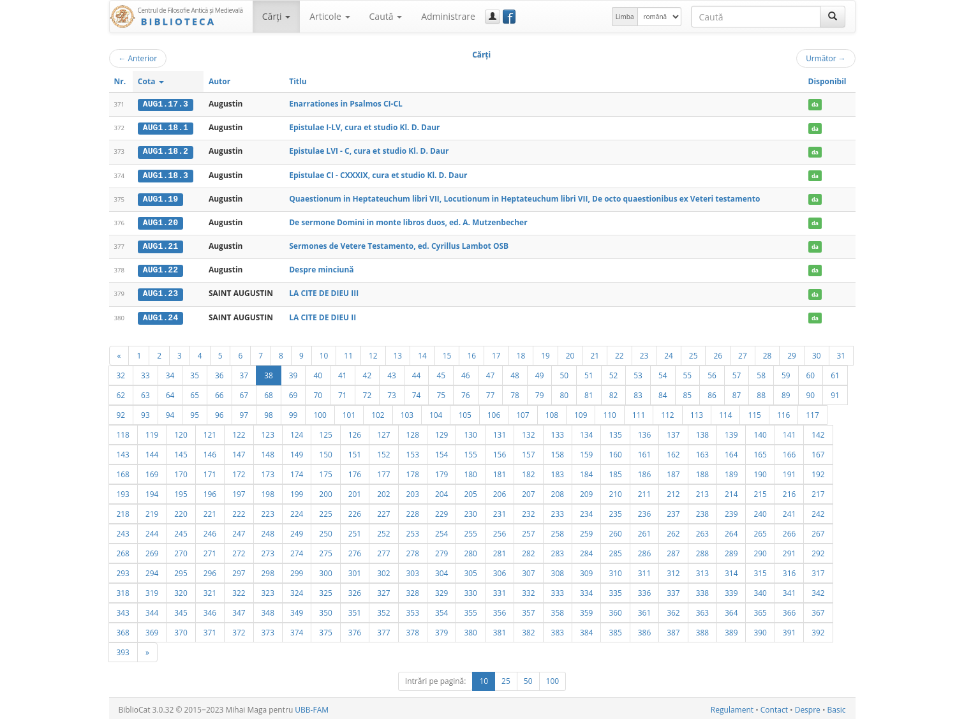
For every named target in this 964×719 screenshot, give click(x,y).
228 (412, 511)
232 (528, 511)
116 (783, 412)
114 (725, 412)
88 (761, 392)
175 (325, 471)
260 (615, 531)
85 (687, 392)
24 (668, 353)
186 (644, 471)
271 (210, 550)
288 (702, 550)
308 (557, 570)
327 (383, 590)
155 (470, 452)
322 (238, 590)
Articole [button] (329, 16)
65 (194, 392)
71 (342, 392)
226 (354, 511)
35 (194, 372)
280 (470, 550)
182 (528, 471)
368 (123, 630)
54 (662, 372)
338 (702, 590)
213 (702, 491)
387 (673, 630)
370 (180, 630)
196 (210, 491)
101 (349, 412)
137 (673, 432)
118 (123, 432)
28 (767, 353)
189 (731, 471)
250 (325, 531)
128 (412, 432)
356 (499, 610)
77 (490, 392)
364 (731, 610)
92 (121, 412)
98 (268, 412)
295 (180, 570)
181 (499, 471)
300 (325, 570)
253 (412, 531)
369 (151, 630)
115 (754, 412)
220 (180, 511)
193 (123, 491)
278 (412, 550)
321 (210, 590)
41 (342, 372)
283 (557, 550)
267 (818, 531)
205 (470, 491)
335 (615, 590)
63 (145, 392)
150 (325, 452)
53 (638, 372)
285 (615, 550)
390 (759, 630)
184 (586, 471)
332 (528, 590)
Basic (836, 707)
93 (145, 412)
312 (673, 570)
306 (499, 570)
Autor (219, 81)
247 (238, 531)
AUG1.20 (160, 221)
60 (810, 372)
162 (673, 452)
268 (123, 550)
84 (662, 392)
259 (586, 531)
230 (470, 511)
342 (818, 590)
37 (244, 372)
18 (521, 353)
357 (528, 610)
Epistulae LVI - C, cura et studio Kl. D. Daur (369, 150)
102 (377, 412)
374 (296, 630)
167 (818, 452)
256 (499, 531)
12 (373, 353)
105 (464, 412)
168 (123, 471)
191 (789, 471)
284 (586, 550)
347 (238, 610)
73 (391, 392)
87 (736, 392)
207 (528, 491)
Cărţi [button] (276, 16)
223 (268, 511)
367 (818, 610)
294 (151, 570)
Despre (807, 707)
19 (545, 353)
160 (615, 452)
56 (712, 372)
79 (539, 392)
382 (528, 630)
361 (644, 610)
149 (296, 452)
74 (416, 392)
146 (210, 452)
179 (441, 471)
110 (609, 412)
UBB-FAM (312, 707)
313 (702, 570)
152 (383, 452)
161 (644, 452)
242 (818, 511)
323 (268, 590)
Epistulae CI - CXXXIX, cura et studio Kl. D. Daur (378, 173)
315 (759, 570)
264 (731, 531)
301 (354, 570)
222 (238, 511)
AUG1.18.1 (165, 127)
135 (615, 432)
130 (470, 432)
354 (441, 610)
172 (238, 471)
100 (319, 412)
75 (440, 392)
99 (293, 412)
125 (325, 432)
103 (407, 412)
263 (702, 531)
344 (151, 610)
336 (644, 590)
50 (564, 372)
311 (644, 570)
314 (731, 570)
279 (441, 550)
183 (557, 471)
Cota (151, 81)
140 (759, 432)
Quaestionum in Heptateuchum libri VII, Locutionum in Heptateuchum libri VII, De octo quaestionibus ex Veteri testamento (524, 197)
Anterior (138, 58)
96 (219, 412)
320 (180, 590)
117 (812, 412)
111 (638, 412)
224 (296, 511)
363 (702, 610)
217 (818, 491)
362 (673, 610)
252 (383, 531)
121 (210, 432)
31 (841, 353)
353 (412, 610)
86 (712, 392)
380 (470, 630)
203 (412, 491)
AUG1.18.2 (165, 151)
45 (440, 372)
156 (499, 452)
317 (818, 570)
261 (644, 531)
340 (759, 590)
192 (818, 471)
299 (296, 570)
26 (717, 353)
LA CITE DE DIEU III (324, 291)
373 (268, 630)
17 (496, 353)
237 (673, 511)
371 (210, 630)
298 (268, 570)
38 (268, 372)
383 (557, 630)
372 (238, 630)
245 (180, 531)
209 (586, 491)
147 (238, 452)
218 (123, 511)
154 (441, 452)
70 (317, 392)
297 (238, 570)
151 (354, 452)
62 (121, 392)
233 (557, 511)
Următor (825, 58)
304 (441, 570)
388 (702, 630)
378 (412, 630)
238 (702, 511)
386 (644, 630)
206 (499, 491)
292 (818, 550)
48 (514, 372)
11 (348, 353)
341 (789, 590)
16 (471, 353)
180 (470, 471)
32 (121, 372)
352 (383, 610)
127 (383, 432)
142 (818, 432)
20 (570, 353)
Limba (625, 16)
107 (522, 412)
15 (447, 353)
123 (268, 432)
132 (528, 432)
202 (383, 491)
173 (268, 471)
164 (731, 452)
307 (528, 570)
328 (412, 590)
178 (412, 471)
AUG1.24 (160, 315)
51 (588, 372)
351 (354, 610)
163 (702, 452)
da (815, 104)
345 (180, 610)
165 (759, 452)
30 (816, 353)
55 (687, 372)
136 (644, 432)
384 (586, 630)
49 (539, 372)
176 (354, 471)
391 (789, 630)
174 (296, 471)
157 (528, 452)
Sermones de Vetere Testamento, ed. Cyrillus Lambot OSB (398, 244)
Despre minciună (321, 268)
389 (731, 630)
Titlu (297, 81)
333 (557, 590)
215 (759, 491)
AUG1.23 (160, 291)
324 (296, 590)
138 (702, 432)
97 (244, 412)
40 (317, 372)
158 (557, 452)
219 (151, 511)
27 (742, 353)
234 (586, 511)
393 (123, 649)
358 (557, 610)
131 (499, 432)
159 (586, 452)
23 (644, 353)
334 (586, 590)
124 (296, 432)
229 (441, 511)
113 (696, 412)
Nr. (120, 81)
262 (673, 531)
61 (835, 372)
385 (615, 630)
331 (499, 590)
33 (145, 372)
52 (613, 372)
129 (441, 432)
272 (238, 550)
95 (194, 412)
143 (123, 452)
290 (759, 550)
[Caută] (832, 16)
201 (354, 491)
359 (586, 610)
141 (789, 432)
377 (383, 630)
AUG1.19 (160, 198)
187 (673, 471)
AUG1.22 (160, 268)
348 (268, 610)
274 (296, 550)
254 (441, 531)
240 (759, 511)
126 (354, 432)
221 (210, 511)
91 (835, 392)
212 (673, 491)
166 (789, 452)
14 (422, 353)
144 (151, 452)
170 (180, 471)
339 (731, 590)
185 (615, 471)
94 (170, 412)
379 (441, 630)
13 (398, 353)
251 (354, 531)
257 (528, 531)
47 (490, 372)
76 (465, 392)
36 (219, 372)
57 (736, 372)
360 (615, 610)
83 (638, 392)
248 (268, 531)
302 (383, 570)
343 (123, 610)
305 (470, 570)
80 (564, 392)
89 (786, 392)
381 (499, 630)
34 (170, 372)
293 (123, 570)
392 (818, 630)
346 (210, 610)
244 (151, 531)
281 (499, 550)
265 (759, 531)
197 (238, 491)
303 (412, 570)
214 (731, 491)
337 (673, 590)
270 (180, 550)
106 (493, 412)
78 (514, 392)
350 (325, 610)
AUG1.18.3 (165, 174)
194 (151, 491)
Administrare (448, 16)
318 (123, 590)
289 (731, 550)
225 (325, 511)
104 (435, 412)
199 (296, 491)
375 (325, 630)
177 (383, 471)
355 (470, 610)
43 (391, 372)
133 (557, 432)
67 (244, 392)
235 (615, 511)
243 (123, 531)
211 (644, 491)
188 (702, 471)
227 (383, 511)
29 (791, 353)
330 (470, 590)
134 (586, 432)
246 (210, 531)
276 (354, 550)
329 (441, 590)
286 (644, 550)
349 (296, 610)
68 (268, 392)
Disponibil (827, 81)
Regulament (732, 707)
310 (615, 570)
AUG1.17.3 (165, 104)
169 (151, 471)
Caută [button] (386, 16)
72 (367, 392)
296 (210, 570)
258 (557, 531)
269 (151, 550)
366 (789, 610)
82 (613, 392)
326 (354, 590)
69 (293, 392)
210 (615, 491)
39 (293, 372)
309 (586, 570)
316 (789, 570)
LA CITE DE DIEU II (322, 314)
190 (759, 471)
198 (268, 491)
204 (441, 491)
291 (789, 550)
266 (789, 531)
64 (170, 392)
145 (180, 452)
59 (786, 372)
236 (644, 511)
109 (580, 412)
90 (810, 392)
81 (588, 392)
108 (551, 412)
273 (268, 550)
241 (789, 511)
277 (383, 550)
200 (325, 491)
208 (557, 491)
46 (465, 372)
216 (789, 491)
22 (619, 353)
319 (151, 590)
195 (180, 491)
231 (499, 511)
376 (354, 630)
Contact (774, 707)
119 (151, 432)
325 (325, 590)
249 (296, 531)
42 (367, 372)
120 (180, 432)
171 (210, 471)
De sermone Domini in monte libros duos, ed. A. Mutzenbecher (408, 221)
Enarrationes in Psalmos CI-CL (346, 103)
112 (667, 412)
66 (219, 392)
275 (325, 550)
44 (416, 372)
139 (731, 432)
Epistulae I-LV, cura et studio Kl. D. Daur (364, 127)
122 (238, 432)
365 (759, 610)
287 (673, 550)
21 (594, 353)
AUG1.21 (160, 245)
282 (528, 550)
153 (412, 452)
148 (268, 452)
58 (761, 372)
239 (731, 511)
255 (470, 531)
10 (324, 353)
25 (693, 353)
